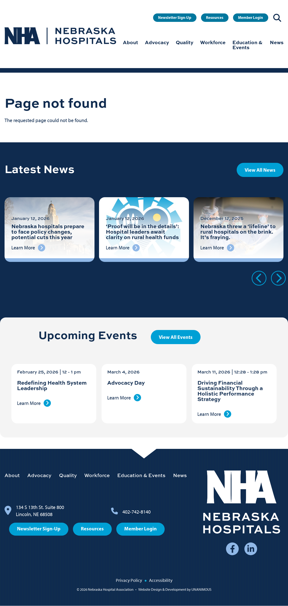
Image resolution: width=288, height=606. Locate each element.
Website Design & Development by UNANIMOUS (174, 589)
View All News (260, 170)
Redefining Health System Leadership (52, 385)
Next (278, 278)
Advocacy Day (126, 382)
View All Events (176, 337)
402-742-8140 (136, 512)
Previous (259, 278)
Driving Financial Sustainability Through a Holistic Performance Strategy (230, 391)
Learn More (29, 403)
